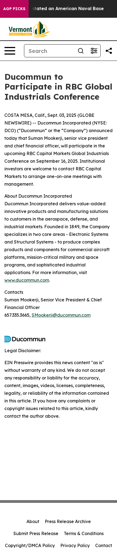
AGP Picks (14, 8)
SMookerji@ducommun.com (61, 315)
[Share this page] (109, 50)
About (32, 521)
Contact (103, 545)
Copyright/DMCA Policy (30, 545)
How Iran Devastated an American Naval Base (53, 8)
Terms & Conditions (84, 533)
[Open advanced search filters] (93, 50)
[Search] (49, 50)
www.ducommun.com (26, 280)
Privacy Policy (75, 545)
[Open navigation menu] (9, 50)
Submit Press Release (35, 533)
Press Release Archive (68, 521)
